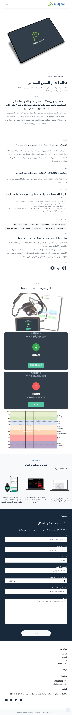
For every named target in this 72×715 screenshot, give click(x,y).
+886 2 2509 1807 (60, 681)
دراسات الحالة (62, 663)
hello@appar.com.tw (59, 684)
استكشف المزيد (61, 468)
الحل (65, 660)
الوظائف (64, 669)
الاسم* (64, 536)
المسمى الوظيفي (61, 567)
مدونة (65, 666)
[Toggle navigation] (7, 4)
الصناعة (64, 657)
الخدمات (64, 654)
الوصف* (64, 598)
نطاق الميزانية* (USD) (59, 587)
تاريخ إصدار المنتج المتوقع (58, 577)
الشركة (64, 556)
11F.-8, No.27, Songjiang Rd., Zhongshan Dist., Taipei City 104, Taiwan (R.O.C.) (38, 694)
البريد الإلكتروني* (61, 546)
